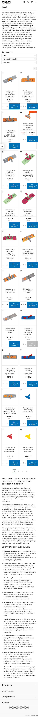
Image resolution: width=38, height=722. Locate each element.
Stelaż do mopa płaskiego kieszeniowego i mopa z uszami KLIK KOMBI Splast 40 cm (28, 254)
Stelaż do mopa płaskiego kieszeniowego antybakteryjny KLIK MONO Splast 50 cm (10, 214)
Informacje (19, 685)
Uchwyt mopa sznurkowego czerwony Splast (9, 449)
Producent (19, 62)
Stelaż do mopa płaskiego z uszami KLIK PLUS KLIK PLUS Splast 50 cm (9, 411)
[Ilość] (5, 106)
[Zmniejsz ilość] (7, 106)
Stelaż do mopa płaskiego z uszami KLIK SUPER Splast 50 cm (10, 134)
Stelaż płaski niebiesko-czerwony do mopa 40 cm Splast (28, 332)
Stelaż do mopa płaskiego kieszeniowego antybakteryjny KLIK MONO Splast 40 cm (28, 174)
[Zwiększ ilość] (3, 106)
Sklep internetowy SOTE (31, 715)
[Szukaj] (24, 2)
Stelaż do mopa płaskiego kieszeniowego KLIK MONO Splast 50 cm (10, 94)
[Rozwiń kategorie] (36, 2)
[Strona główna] (6, 2)
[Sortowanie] (35, 68)
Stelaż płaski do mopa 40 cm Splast (28, 291)
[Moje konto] (28, 2)
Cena (19, 55)
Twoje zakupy (19, 697)
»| (26, 471)
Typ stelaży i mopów (19, 59)
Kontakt (5, 703)
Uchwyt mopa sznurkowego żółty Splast (28, 449)
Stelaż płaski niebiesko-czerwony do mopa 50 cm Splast (28, 372)
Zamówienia (19, 691)
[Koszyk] (32, 2)
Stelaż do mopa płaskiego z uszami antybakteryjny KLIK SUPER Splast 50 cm (10, 254)
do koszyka (13, 106)
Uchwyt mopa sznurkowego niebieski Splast (28, 409)
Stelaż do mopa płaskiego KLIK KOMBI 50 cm (10, 291)
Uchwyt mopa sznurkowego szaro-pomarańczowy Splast (28, 127)
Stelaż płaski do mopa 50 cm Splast (10, 330)
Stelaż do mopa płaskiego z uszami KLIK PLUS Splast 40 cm (9, 371)
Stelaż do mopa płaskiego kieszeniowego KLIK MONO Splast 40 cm (10, 173)
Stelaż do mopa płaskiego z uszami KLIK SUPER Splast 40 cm (28, 94)
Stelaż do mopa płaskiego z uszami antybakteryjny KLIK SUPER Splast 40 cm (28, 214)
